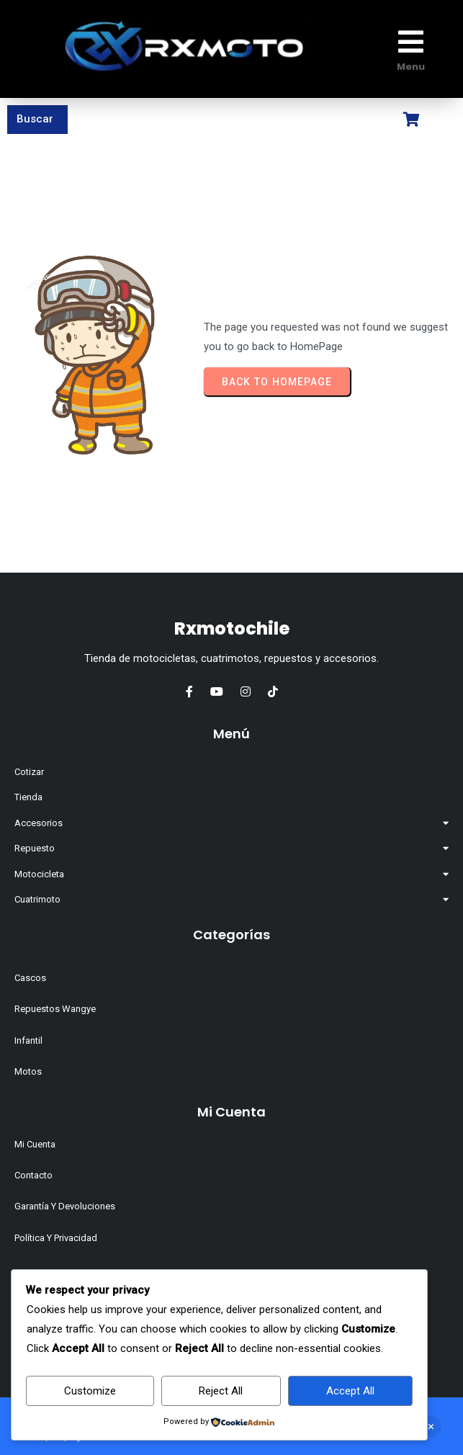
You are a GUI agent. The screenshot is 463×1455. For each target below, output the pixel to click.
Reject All (221, 1390)
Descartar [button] (430, 1426)
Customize (90, 1390)
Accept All (350, 1390)
